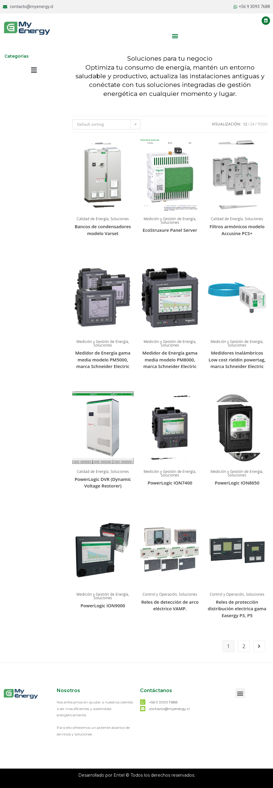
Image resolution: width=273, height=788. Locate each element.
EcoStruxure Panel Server (170, 230)
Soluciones (120, 218)
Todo (262, 124)
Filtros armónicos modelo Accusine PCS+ (237, 229)
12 (245, 124)
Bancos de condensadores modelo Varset (103, 229)
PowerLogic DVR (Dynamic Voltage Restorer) (103, 482)
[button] (175, 36)
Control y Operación (159, 594)
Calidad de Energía (93, 218)
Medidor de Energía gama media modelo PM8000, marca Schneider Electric (169, 359)
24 (252, 124)
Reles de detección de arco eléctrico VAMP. (170, 605)
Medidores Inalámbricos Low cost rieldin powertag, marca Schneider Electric (236, 359)
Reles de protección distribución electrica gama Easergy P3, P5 (237, 608)
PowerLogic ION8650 (237, 483)
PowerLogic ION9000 (103, 605)
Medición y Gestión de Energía (169, 218)
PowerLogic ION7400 (170, 483)
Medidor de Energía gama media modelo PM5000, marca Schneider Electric (103, 359)
